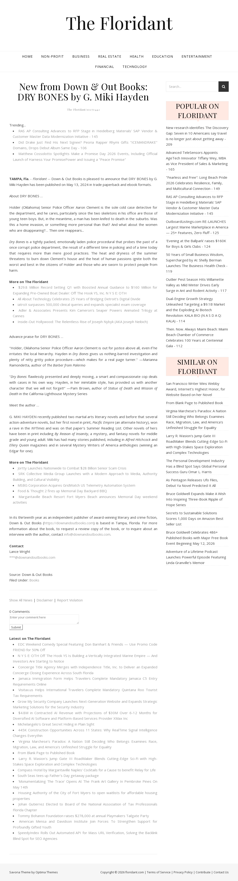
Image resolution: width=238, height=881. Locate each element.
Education (162, 56)
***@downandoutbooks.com (32, 557)
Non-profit (52, 56)
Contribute (203, 872)
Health (137, 56)
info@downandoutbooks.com (87, 534)
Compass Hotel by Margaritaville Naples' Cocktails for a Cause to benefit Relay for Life (87, 770)
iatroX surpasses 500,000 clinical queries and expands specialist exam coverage (82, 304)
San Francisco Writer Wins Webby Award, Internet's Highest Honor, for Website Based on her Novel (195, 389)
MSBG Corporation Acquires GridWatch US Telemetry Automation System (76, 485)
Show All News (21, 600)
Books (34, 580)
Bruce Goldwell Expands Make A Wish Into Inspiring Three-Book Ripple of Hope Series (196, 499)
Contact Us (221, 872)
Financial (104, 66)
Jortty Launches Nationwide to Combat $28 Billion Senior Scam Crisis (72, 468)
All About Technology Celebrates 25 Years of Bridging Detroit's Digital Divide (79, 299)
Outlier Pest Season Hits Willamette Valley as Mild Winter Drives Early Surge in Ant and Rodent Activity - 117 (196, 285)
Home (27, 56)
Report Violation (70, 600)
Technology (134, 66)
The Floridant (119, 22)
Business (81, 56)
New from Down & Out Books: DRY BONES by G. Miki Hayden (83, 91)
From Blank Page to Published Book (46, 752)
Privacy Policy (183, 872)
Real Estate (109, 56)
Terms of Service (159, 872)
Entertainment (197, 56)
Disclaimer (44, 600)
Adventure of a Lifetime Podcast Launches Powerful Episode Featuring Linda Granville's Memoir (196, 557)
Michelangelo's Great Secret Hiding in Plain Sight (56, 724)
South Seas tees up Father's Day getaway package (58, 775)
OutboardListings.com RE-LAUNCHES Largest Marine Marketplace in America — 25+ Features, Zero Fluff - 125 (197, 227)
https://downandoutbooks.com (68, 523)
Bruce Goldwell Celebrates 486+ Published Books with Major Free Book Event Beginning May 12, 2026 (197, 538)
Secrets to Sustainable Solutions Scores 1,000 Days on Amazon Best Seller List (194, 518)
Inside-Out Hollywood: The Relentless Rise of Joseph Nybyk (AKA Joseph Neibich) (83, 321)
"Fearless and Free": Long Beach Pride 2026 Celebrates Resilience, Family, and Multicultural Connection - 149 (196, 183)
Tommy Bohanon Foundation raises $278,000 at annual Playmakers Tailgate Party (83, 815)
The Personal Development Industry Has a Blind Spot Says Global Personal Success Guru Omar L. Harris (196, 466)
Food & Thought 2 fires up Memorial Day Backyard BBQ (62, 490)
